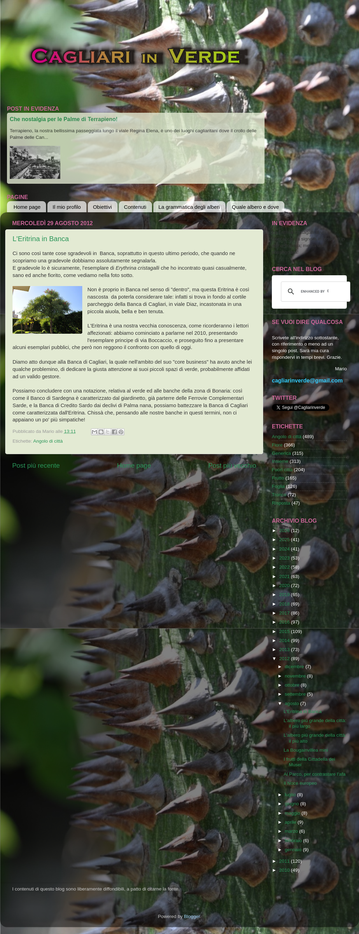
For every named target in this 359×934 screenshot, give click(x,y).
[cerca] (314, 291)
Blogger (192, 916)
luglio (291, 794)
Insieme (280, 461)
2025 (285, 539)
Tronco (279, 494)
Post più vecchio (232, 465)
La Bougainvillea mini (306, 750)
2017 (285, 613)
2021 (285, 576)
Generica (281, 453)
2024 (285, 549)
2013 (285, 649)
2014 (285, 640)
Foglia (278, 486)
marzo (292, 831)
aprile (291, 822)
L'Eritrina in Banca (41, 239)
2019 (285, 594)
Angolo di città (48, 441)
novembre (296, 676)
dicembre (295, 666)
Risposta (281, 503)
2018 (285, 604)
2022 (285, 567)
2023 (285, 558)
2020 (285, 585)
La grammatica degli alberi (189, 207)
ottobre (293, 685)
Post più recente (36, 465)
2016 (285, 622)
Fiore (277, 445)
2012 (285, 658)
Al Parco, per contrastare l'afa (314, 774)
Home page (27, 207)
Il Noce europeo (300, 783)
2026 (285, 530)
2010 (285, 870)
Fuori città (282, 469)
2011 (285, 861)
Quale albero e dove (255, 207)
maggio (293, 813)
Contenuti (135, 207)
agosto (292, 703)
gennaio (294, 849)
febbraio (294, 840)
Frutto (278, 478)
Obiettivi (102, 207)
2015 (285, 631)
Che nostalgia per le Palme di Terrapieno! (63, 119)
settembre (296, 694)
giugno (292, 803)
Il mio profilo (67, 207)
